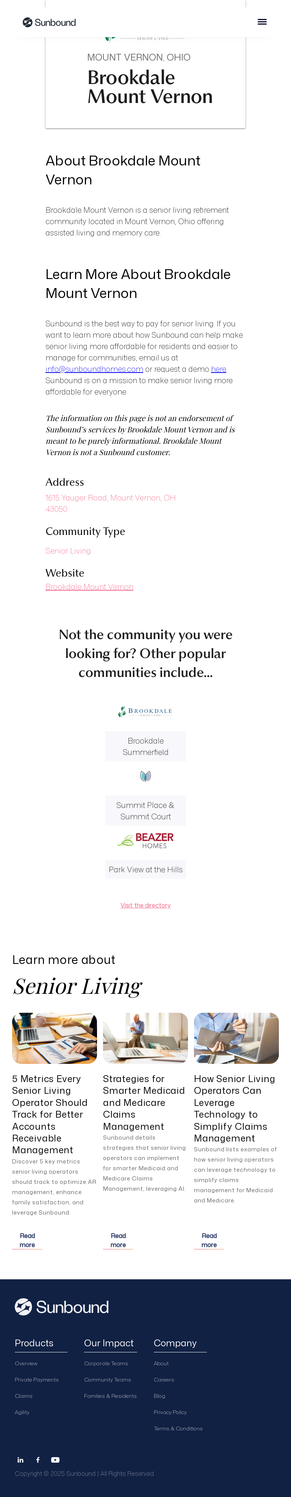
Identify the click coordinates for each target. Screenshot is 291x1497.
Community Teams (107, 1379)
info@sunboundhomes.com (94, 368)
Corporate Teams (106, 1363)
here (218, 368)
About (161, 1363)
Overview (26, 1363)
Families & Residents (110, 1395)
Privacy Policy (170, 1412)
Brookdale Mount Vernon (89, 586)
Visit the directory (145, 905)
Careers (164, 1379)
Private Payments (37, 1379)
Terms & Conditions (178, 1428)
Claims (24, 1395)
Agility (22, 1412)
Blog (159, 1395)
